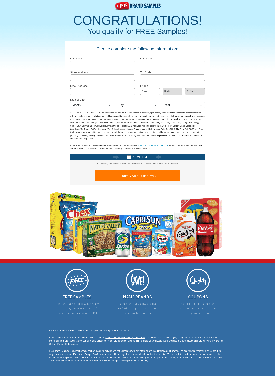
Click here (54, 330)
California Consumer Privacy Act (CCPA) (125, 337)
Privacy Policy (143, 145)
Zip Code (145, 72)
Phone (144, 85)
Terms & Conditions (159, 145)
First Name (76, 58)
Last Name (146, 58)
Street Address (79, 72)
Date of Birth (77, 99)
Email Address (79, 85)
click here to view (172, 119)
